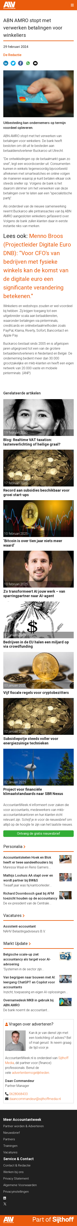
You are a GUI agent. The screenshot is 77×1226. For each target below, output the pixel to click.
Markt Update (15, 943)
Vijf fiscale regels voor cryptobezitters (36, 692)
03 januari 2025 (15, 685)
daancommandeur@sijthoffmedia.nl (35, 1099)
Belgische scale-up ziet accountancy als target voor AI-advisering (27, 959)
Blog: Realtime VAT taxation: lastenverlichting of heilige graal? (31, 442)
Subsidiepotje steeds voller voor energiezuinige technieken (30, 740)
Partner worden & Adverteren (23, 1126)
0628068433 (18, 1094)
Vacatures (12, 915)
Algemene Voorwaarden (20, 1185)
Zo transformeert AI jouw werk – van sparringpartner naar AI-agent (34, 593)
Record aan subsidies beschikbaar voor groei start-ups (36, 492)
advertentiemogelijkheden (30, 1073)
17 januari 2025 (15, 635)
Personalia (12, 846)
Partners (9, 1139)
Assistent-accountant (19, 926)
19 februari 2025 (16, 433)
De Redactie (12, 55)
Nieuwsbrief (11, 1133)
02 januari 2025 (15, 731)
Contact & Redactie (17, 1165)
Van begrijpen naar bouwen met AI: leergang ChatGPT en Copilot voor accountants (29, 982)
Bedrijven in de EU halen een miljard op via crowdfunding (36, 644)
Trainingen (10, 1146)
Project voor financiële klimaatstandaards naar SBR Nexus (33, 791)
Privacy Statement (16, 1178)
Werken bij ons (13, 1172)
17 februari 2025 (16, 483)
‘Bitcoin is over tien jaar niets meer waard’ (32, 543)
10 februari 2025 (16, 534)
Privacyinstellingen (16, 1191)
